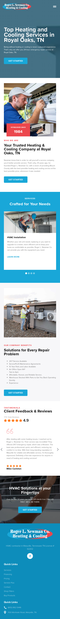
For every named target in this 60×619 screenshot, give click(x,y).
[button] (51, 244)
